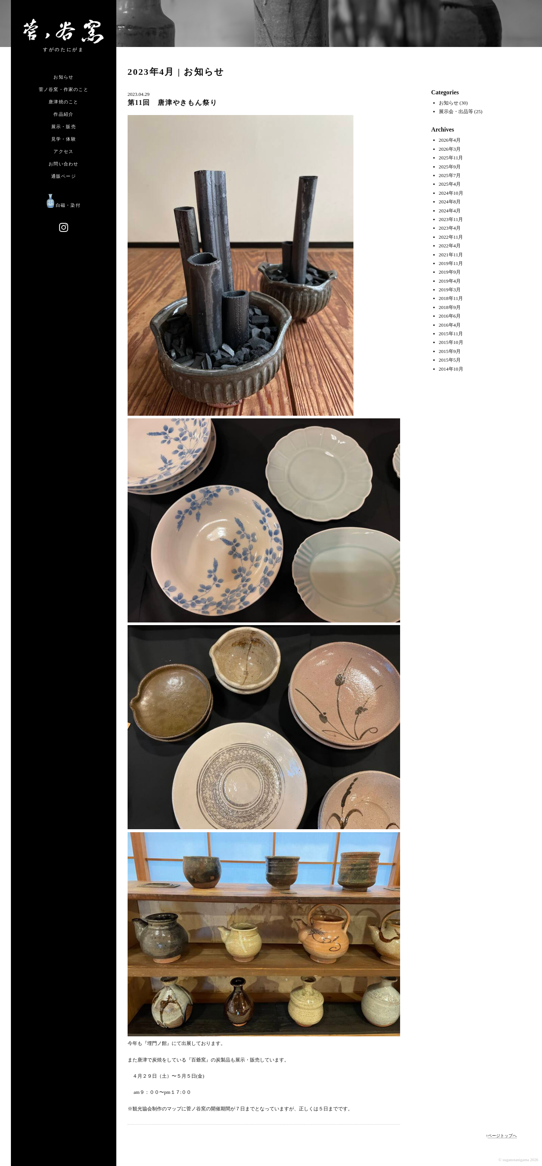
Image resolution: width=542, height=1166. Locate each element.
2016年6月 (450, 316)
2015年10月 (451, 342)
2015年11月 (451, 333)
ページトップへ (502, 1135)
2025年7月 (450, 175)
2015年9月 (450, 351)
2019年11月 (451, 263)
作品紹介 (63, 114)
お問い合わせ (63, 164)
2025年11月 (451, 158)
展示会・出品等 (456, 111)
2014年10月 (451, 369)
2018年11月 (451, 298)
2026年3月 (450, 149)
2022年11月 (451, 237)
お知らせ (63, 77)
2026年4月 (450, 140)
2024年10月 (451, 193)
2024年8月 (450, 201)
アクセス (63, 151)
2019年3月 (450, 289)
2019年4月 (450, 281)
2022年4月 (450, 245)
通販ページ (63, 176)
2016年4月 (450, 325)
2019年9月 (450, 272)
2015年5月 (450, 360)
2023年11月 (451, 219)
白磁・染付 (64, 205)
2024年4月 (450, 211)
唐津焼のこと (63, 101)
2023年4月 (450, 228)
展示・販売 (63, 126)
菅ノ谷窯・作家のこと (63, 89)
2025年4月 (450, 184)
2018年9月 (450, 307)
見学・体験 (63, 139)
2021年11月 (451, 254)
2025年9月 (450, 167)
